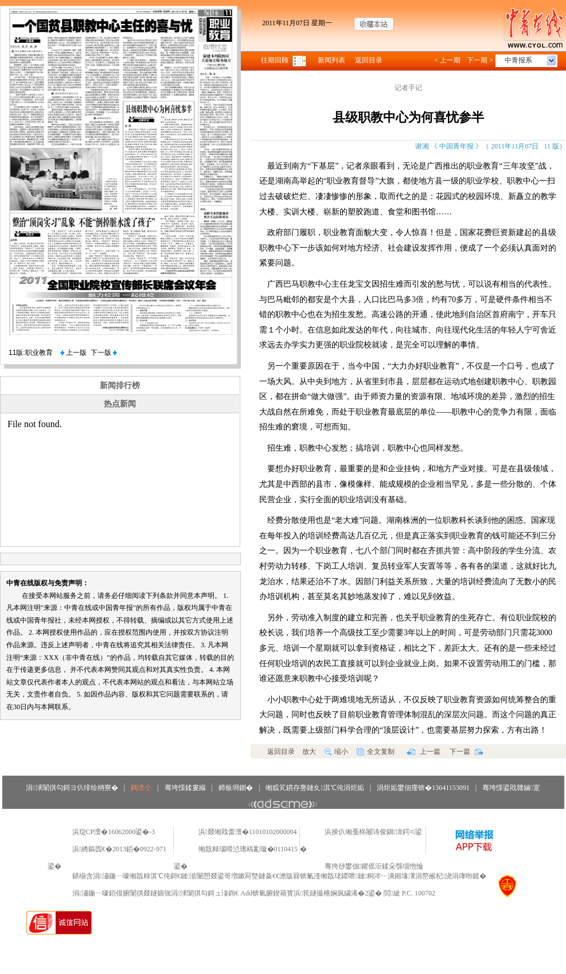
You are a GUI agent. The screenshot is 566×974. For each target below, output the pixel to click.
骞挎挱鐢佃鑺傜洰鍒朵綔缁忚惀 (374, 866)
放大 (309, 752)
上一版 (73, 353)
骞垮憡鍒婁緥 (185, 788)
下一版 (104, 353)
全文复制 (376, 752)
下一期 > (480, 60)
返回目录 (368, 60)
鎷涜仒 (141, 788)
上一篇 (423, 752)
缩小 (336, 752)
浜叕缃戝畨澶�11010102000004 (247, 832)
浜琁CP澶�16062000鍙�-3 (113, 832)
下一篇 (466, 752)
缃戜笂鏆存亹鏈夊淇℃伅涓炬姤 (315, 788)
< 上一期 (447, 60)
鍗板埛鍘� (235, 788)
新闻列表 (331, 60)
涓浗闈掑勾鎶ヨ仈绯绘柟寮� (72, 788)
